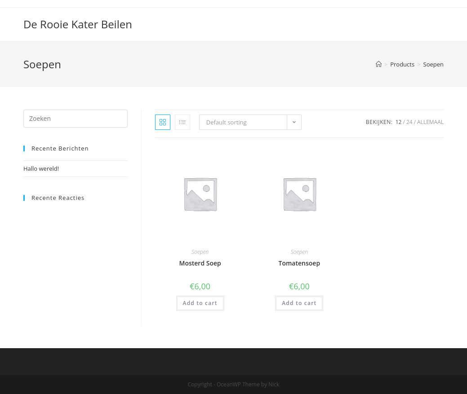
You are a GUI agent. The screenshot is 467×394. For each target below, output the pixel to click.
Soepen (200, 252)
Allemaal (430, 122)
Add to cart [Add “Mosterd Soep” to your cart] (200, 303)
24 (409, 122)
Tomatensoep (299, 263)
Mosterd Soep (200, 263)
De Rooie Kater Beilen (77, 24)
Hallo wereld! (41, 168)
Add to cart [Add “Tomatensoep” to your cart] (299, 303)
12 (399, 122)
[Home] (379, 64)
